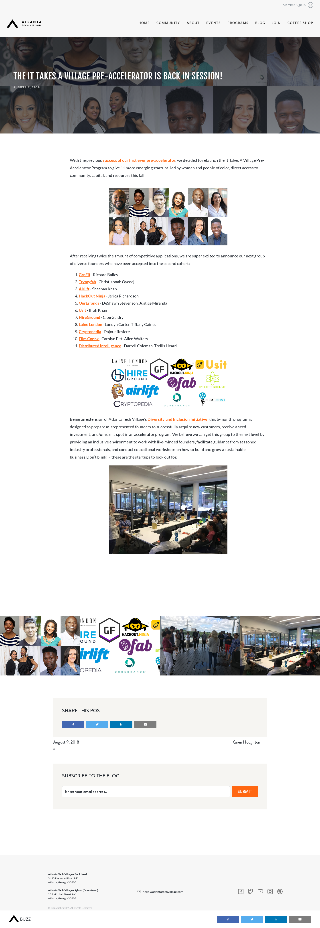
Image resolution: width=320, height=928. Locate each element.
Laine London (90, 324)
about (193, 23)
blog (260, 23)
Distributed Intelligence (100, 345)
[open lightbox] (40, 646)
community (168, 23)
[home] (24, 23)
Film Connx (89, 338)
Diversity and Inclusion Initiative (177, 419)
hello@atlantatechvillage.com (163, 892)
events (213, 23)
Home (144, 23)
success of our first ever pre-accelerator (139, 160)
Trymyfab (87, 281)
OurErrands (89, 303)
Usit (82, 310)
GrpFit (84, 274)
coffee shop (300, 23)
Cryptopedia (90, 331)
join (276, 23)
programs (238, 23)
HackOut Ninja (92, 295)
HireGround (89, 317)
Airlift (84, 288)
